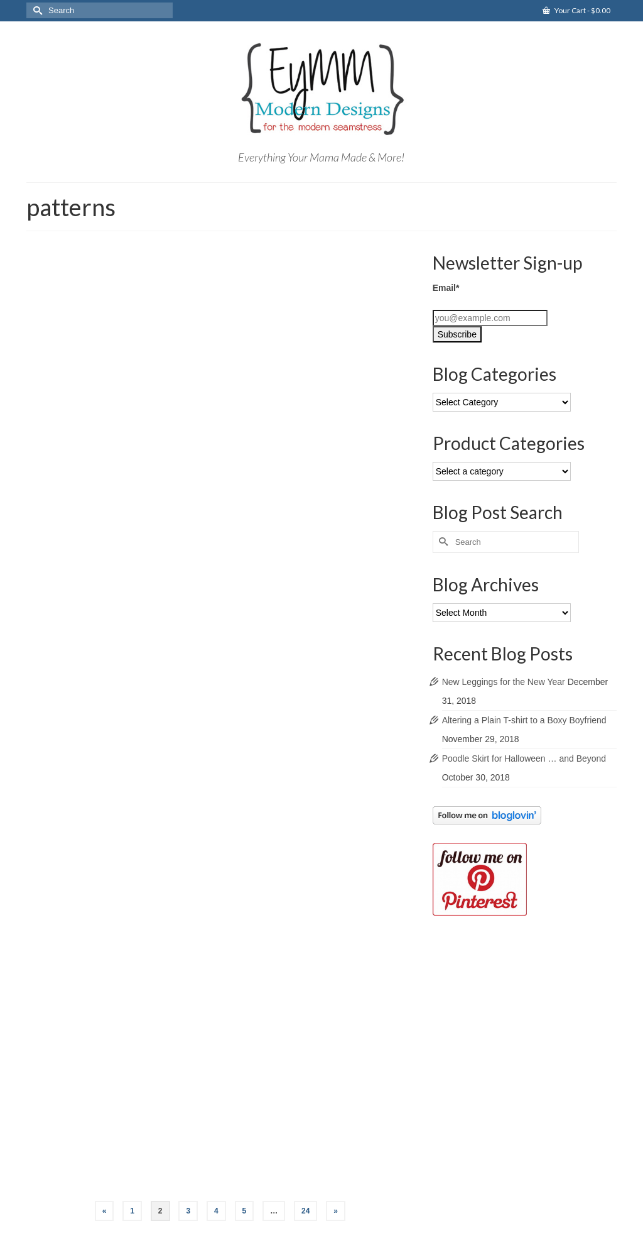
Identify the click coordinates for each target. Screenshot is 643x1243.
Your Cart (576, 10)
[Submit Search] (35, 10)
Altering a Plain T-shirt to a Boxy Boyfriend (524, 720)
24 (305, 1211)
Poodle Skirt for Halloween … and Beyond (524, 758)
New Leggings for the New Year (503, 682)
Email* (446, 288)
